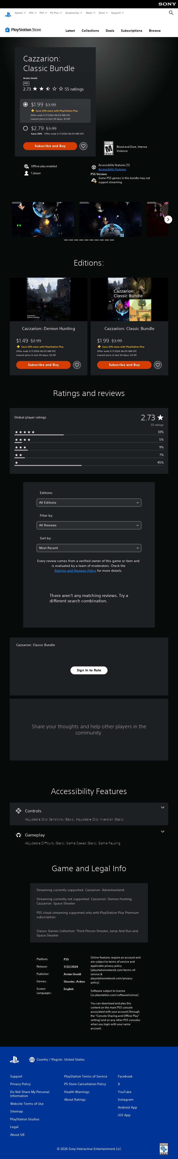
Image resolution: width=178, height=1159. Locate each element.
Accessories (72, 12)
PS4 (41, 12)
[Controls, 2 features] (89, 809)
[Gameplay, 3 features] (89, 833)
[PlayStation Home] (8, 13)
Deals (110, 26)
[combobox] (89, 498)
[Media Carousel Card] (43, 215)
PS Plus (54, 12)
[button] (112, 165)
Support (116, 12)
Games (18, 12)
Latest (70, 26)
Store (102, 12)
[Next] (168, 215)
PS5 (31, 12)
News (89, 12)
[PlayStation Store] (24, 25)
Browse (155, 26)
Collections (90, 26)
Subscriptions (131, 26)
